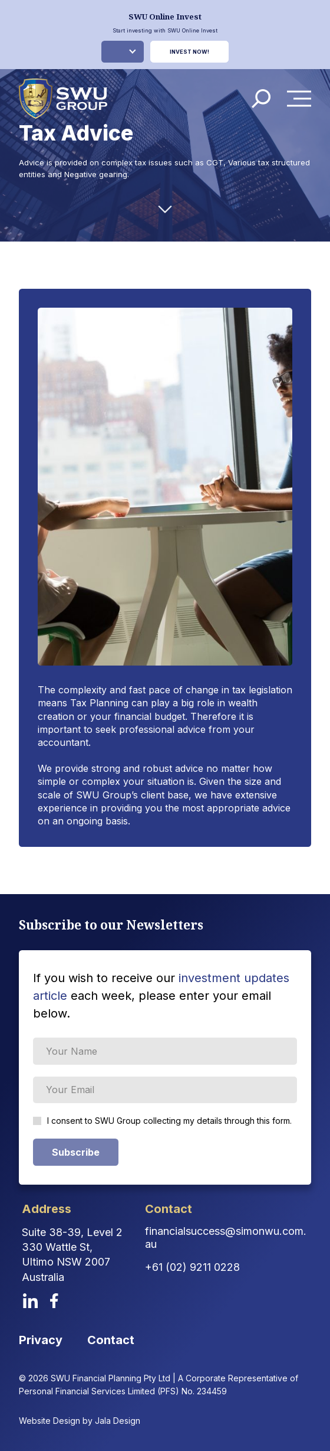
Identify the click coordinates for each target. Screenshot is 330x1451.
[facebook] (54, 1300)
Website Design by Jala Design (79, 1421)
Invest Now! (189, 51)
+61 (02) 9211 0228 (192, 1267)
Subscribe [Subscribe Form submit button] (76, 1152)
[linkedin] (30, 1300)
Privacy (40, 1340)
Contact (110, 1340)
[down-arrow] (164, 209)
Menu (302, 98)
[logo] (63, 99)
